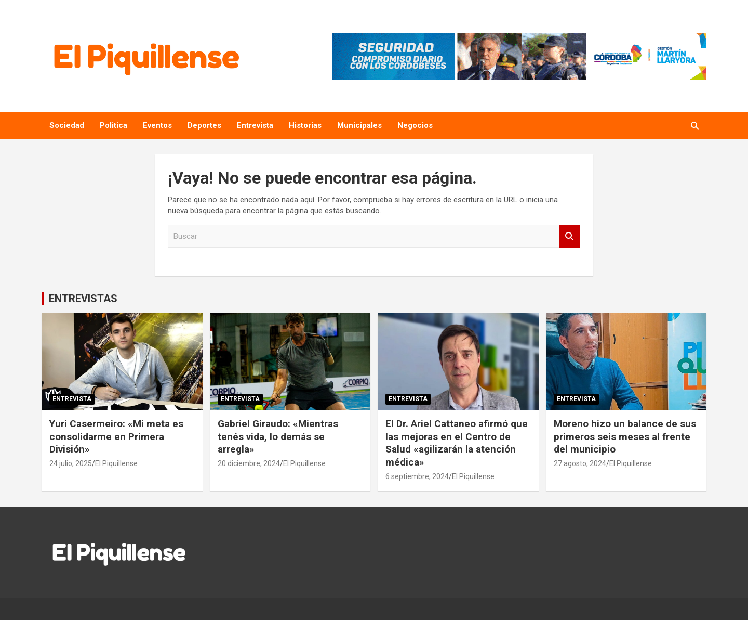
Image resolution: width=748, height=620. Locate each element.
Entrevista (255, 125)
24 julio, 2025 (70, 463)
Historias (305, 125)
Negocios (415, 125)
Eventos (157, 125)
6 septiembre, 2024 (417, 476)
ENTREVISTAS (83, 298)
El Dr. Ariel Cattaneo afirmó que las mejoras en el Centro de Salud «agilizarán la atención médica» (456, 443)
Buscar (569, 236)
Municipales (359, 125)
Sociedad (66, 125)
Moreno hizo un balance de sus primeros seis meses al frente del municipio (625, 436)
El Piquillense (116, 463)
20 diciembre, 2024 (249, 463)
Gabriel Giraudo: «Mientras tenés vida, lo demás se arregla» (278, 436)
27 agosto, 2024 (580, 463)
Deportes (204, 125)
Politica (113, 125)
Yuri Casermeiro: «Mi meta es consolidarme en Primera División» (116, 436)
